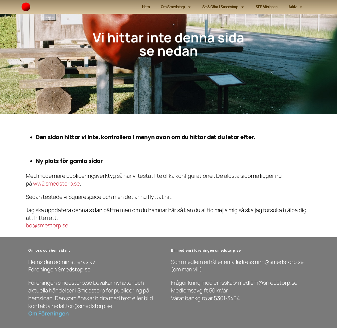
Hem (146, 7)
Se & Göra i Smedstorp (223, 7)
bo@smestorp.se (47, 225)
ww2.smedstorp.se (56, 183)
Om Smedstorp (176, 7)
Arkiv (295, 7)
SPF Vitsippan (266, 7)
